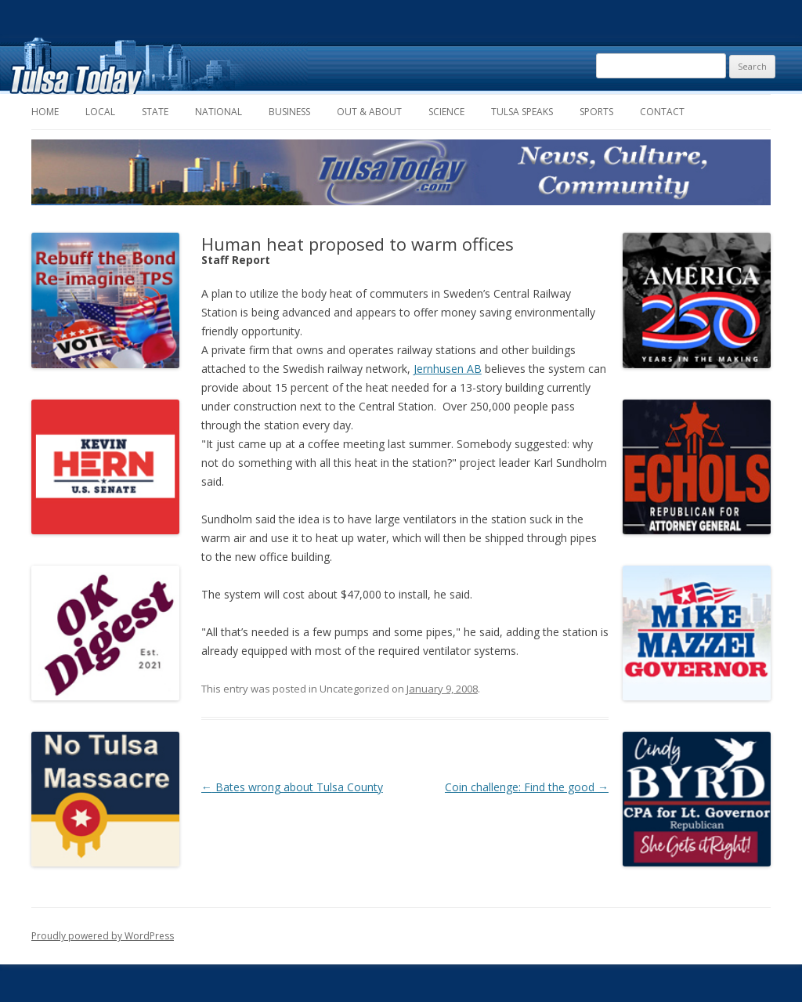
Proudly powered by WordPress (102, 935)
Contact (662, 111)
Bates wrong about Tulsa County (292, 787)
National (218, 111)
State (155, 111)
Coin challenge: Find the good (527, 787)
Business (289, 111)
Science (446, 111)
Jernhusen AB (448, 368)
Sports (596, 111)
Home (45, 111)
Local (100, 111)
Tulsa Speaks (522, 111)
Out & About (369, 111)
